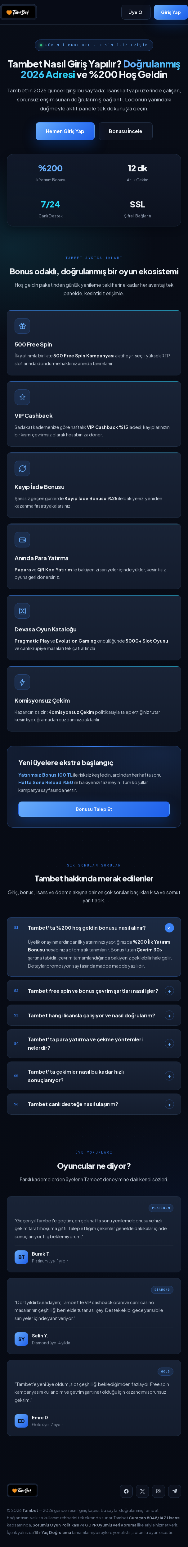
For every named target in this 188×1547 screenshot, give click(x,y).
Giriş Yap (171, 12)
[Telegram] (174, 1491)
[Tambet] (18, 12)
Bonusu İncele (125, 131)
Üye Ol (136, 12)
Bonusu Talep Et (94, 814)
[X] (142, 1491)
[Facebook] (126, 1491)
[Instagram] (158, 1491)
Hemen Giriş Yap (65, 131)
